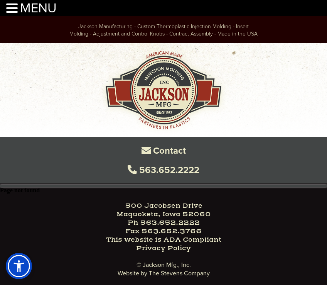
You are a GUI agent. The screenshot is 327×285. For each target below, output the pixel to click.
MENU (38, 7)
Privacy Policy (163, 248)
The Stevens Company (179, 273)
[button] (19, 266)
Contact (164, 150)
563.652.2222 (163, 170)
